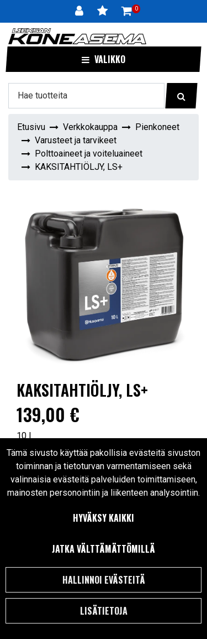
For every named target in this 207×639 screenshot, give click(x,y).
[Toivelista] (103, 11)
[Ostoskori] (126, 11)
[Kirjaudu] (80, 11)
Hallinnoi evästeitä (103, 579)
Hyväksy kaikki (103, 517)
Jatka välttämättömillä (103, 548)
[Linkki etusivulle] (77, 36)
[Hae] (86, 95)
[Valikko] (103, 59)
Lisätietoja (104, 610)
